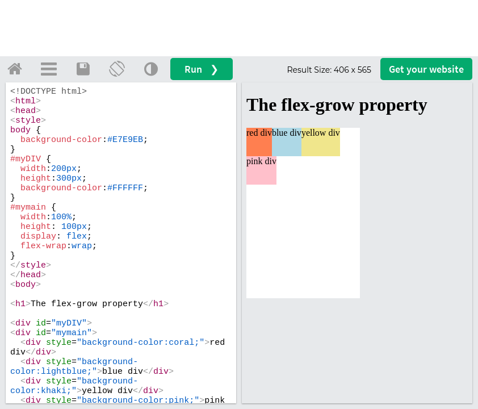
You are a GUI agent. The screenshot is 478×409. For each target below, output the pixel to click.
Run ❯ (202, 69)
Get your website (426, 69)
